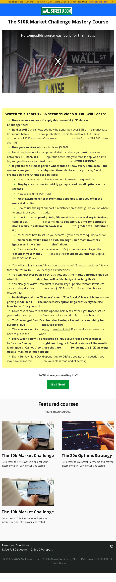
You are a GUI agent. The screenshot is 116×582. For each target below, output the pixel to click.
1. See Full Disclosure (15, 549)
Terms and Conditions (15, 545)
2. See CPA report (42, 549)
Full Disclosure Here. (98, 1)
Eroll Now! (58, 384)
